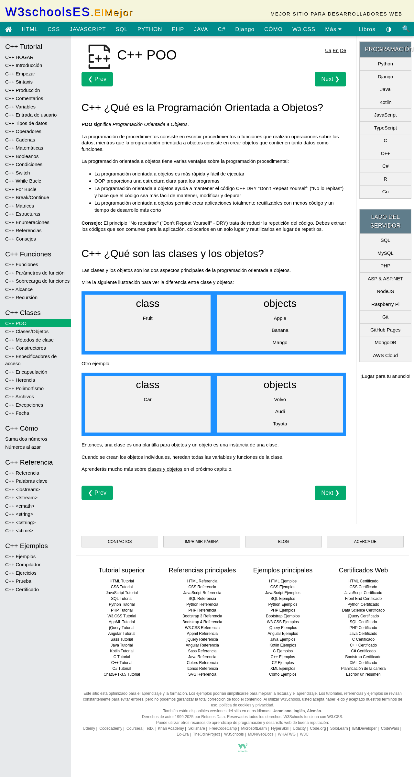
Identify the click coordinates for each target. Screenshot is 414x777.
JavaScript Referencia (202, 593)
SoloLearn (339, 728)
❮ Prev (97, 79)
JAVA (201, 29)
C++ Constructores (25, 348)
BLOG (283, 541)
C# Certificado (363, 651)
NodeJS (385, 291)
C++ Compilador (22, 564)
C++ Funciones (21, 264)
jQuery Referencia (202, 639)
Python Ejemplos (282, 604)
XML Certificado (363, 662)
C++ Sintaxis (19, 81)
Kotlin (385, 102)
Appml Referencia (202, 633)
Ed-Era (183, 734)
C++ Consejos (20, 239)
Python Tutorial (122, 604)
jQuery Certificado (363, 616)
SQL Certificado (363, 622)
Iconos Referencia (202, 668)
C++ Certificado (22, 589)
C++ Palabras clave (26, 481)
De (343, 50)
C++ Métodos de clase (29, 340)
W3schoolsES (69, 12)
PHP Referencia (202, 610)
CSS (54, 29)
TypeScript (385, 127)
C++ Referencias (23, 230)
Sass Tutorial (122, 639)
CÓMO (273, 29)
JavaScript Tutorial (122, 593)
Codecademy (110, 728)
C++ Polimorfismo (24, 388)
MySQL (385, 253)
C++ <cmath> (20, 506)
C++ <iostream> (22, 489)
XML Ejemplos (282, 668)
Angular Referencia (202, 645)
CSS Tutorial (122, 587)
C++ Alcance (19, 289)
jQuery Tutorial (121, 627)
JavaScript (385, 115)
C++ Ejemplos (20, 556)
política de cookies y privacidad (246, 705)
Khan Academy (171, 728)
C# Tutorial (121, 668)
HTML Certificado (363, 581)
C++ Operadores (23, 131)
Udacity (299, 728)
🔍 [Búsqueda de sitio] (406, 29)
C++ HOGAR (19, 57)
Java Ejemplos (282, 639)
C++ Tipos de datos (26, 123)
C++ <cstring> (20, 522)
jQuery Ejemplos (282, 627)
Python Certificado (363, 604)
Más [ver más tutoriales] (333, 29)
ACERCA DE (365, 541)
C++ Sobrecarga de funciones (37, 281)
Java (385, 89)
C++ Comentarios (24, 98)
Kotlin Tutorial (122, 651)
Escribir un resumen (363, 674)
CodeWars (390, 728)
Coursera (134, 728)
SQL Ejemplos (282, 598)
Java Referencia (202, 657)
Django (245, 29)
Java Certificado (363, 633)
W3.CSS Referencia (202, 627)
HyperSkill (280, 728)
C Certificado (363, 639)
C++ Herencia (20, 380)
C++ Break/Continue (27, 197)
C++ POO (16, 323)
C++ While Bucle (23, 181)
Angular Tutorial (121, 633)
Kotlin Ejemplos (282, 645)
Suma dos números (26, 439)
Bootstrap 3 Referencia (202, 616)
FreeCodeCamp (223, 728)
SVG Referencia (202, 674)
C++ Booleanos (21, 156)
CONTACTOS (120, 541)
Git (385, 317)
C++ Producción (22, 90)
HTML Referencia (202, 581)
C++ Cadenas (20, 139)
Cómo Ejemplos (283, 674)
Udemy (89, 728)
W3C (304, 734)
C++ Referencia (22, 473)
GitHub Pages (385, 329)
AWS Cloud (385, 355)
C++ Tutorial (121, 662)
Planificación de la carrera (363, 668)
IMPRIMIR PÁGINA (201, 541)
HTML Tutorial (122, 581)
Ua (328, 50)
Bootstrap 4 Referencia (202, 622)
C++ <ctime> (19, 530)
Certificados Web (363, 570)
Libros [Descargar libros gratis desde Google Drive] (367, 29)
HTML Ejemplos (283, 581)
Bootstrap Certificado (363, 657)
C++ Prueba (18, 581)
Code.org (318, 728)
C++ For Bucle (21, 189)
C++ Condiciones (23, 164)
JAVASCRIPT (88, 29)
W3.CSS (303, 29)
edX (150, 728)
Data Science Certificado (363, 610)
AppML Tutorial (122, 622)
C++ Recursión (21, 297)
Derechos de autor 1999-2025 (167, 717)
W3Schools (234, 734)
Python (385, 63)
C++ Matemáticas (24, 148)
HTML (30, 29)
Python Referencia (202, 604)
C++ (385, 153)
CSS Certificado (363, 587)
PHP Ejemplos (282, 610)
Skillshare (196, 728)
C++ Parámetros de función (34, 273)
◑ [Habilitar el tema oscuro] (389, 29)
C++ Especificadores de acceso (31, 360)
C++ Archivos (19, 396)
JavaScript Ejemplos (282, 593)
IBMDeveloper (364, 728)
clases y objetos (165, 469)
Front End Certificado (363, 598)
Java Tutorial (122, 645)
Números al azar (23, 447)
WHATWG (287, 734)
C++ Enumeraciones (27, 222)
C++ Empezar (20, 73)
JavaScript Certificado (363, 593)
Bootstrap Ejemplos (283, 616)
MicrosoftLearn (254, 728)
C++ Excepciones (24, 405)
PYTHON (149, 29)
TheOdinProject (206, 734)
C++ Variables (20, 106)
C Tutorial (122, 657)
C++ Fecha (17, 413)
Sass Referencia (202, 651)
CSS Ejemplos (282, 587)
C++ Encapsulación (26, 372)
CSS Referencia (202, 587)
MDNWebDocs (261, 734)
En (336, 50)
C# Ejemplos (283, 662)
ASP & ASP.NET (385, 278)
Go (385, 191)
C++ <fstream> (21, 497)
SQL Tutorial (121, 598)
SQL (122, 29)
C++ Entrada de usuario (31, 115)
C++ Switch (17, 172)
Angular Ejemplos (282, 633)
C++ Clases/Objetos (27, 331)
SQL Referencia (202, 598)
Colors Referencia (202, 662)
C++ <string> (19, 514)
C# (221, 29)
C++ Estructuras (22, 214)
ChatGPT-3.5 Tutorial (122, 674)
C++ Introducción (23, 65)
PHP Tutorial (122, 610)
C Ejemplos (283, 651)
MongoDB (385, 342)
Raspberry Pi (385, 304)
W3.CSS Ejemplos (283, 622)
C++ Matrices (19, 205)
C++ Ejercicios (21, 573)
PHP (178, 29)
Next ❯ (330, 79)
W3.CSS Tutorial (121, 616)
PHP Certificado (363, 627)
